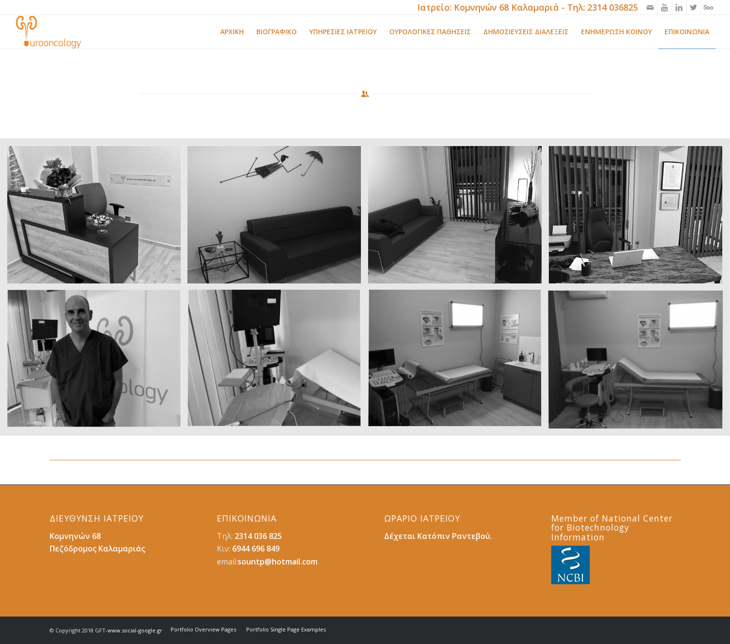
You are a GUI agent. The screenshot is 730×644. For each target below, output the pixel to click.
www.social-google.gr (134, 630)
